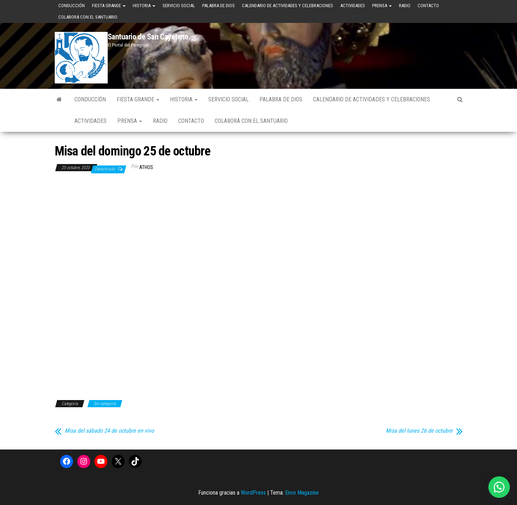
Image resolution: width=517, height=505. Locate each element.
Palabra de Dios (218, 5)
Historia (144, 5)
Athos (146, 167)
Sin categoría (105, 403)
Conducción (71, 5)
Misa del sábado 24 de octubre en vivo (109, 431)
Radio (404, 5)
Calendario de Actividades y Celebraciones (287, 5)
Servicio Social (178, 5)
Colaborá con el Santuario (87, 17)
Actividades (352, 5)
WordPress (253, 492)
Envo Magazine (302, 492)
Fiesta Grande (109, 5)
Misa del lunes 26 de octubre (419, 431)
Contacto (428, 5)
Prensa (382, 5)
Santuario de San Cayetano (148, 36)
